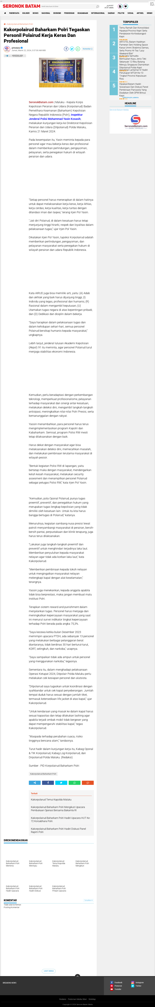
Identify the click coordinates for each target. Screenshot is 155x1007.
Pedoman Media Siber (77, 999)
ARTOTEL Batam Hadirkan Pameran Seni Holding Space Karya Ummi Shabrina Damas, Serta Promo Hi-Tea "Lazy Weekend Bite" (134, 48)
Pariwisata (14, 13)
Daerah (111, 13)
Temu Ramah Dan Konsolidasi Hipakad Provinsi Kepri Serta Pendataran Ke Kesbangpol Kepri (134, 32)
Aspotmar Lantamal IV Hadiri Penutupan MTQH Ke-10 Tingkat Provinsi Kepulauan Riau (133, 74)
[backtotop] (77, 977)
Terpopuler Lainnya (130, 98)
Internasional (98, 13)
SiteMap (92, 999)
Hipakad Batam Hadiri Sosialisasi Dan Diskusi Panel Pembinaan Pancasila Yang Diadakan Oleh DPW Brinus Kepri (133, 90)
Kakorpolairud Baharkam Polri (20, 24)
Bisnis (35, 13)
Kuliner (26, 13)
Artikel (140, 13)
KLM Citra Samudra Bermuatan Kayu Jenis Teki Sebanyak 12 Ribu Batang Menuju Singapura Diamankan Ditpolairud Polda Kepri (134, 62)
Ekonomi (57, 13)
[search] (70, 6)
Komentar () (87, 49)
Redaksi (62, 999)
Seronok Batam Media (119, 110)
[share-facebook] (66, 49)
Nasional (46, 13)
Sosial (131, 13)
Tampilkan (88, 900)
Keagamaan (83, 13)
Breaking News (9, 983)
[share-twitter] (72, 49)
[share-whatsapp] (78, 49)
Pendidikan (69, 13)
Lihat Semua (49, 971)
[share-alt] (35, 783)
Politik (121, 13)
